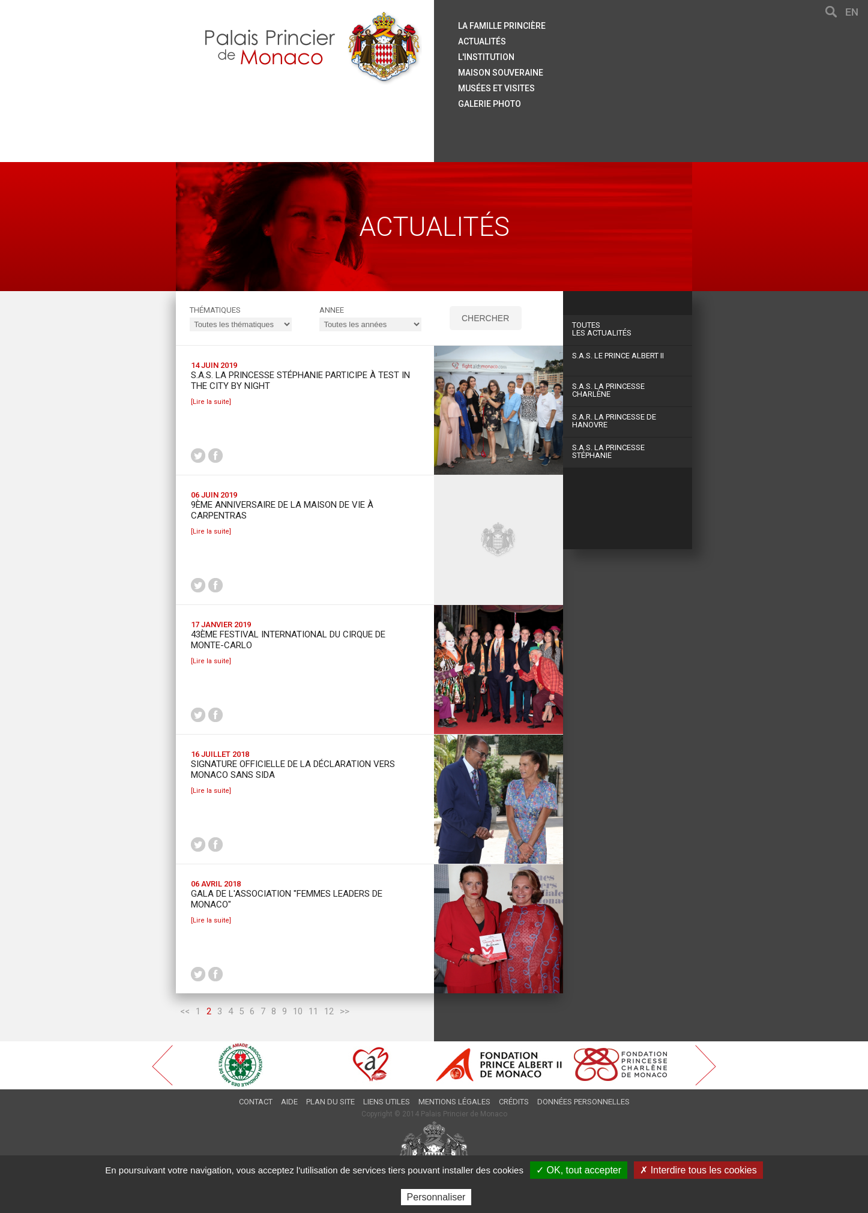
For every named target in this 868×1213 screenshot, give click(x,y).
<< (185, 1011)
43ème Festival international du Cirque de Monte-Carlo (288, 640)
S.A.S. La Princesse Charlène (608, 390)
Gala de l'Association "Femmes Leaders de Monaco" (286, 899)
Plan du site (330, 1101)
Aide (289, 1101)
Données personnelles (583, 1101)
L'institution (486, 57)
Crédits (514, 1101)
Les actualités (627, 329)
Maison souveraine (500, 72)
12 (329, 1011)
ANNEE (331, 310)
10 (298, 1011)
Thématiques (215, 310)
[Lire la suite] (211, 402)
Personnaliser (436, 1197)
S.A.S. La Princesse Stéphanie (608, 451)
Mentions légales (454, 1101)
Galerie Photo (489, 104)
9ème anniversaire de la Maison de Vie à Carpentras (282, 510)
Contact (256, 1101)
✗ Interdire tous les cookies (698, 1170)
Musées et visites (496, 88)
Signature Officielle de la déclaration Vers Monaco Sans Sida (293, 769)
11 (313, 1011)
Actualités (482, 41)
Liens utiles (386, 1101)
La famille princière (502, 26)
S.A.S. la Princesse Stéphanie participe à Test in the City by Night (300, 380)
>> (344, 1011)
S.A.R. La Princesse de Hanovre (614, 420)
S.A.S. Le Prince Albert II (618, 355)
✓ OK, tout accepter (578, 1170)
